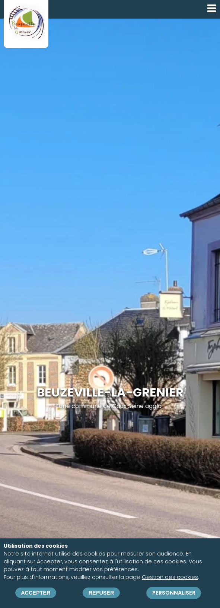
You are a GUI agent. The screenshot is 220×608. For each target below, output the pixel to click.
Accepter (35, 593)
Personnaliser (173, 592)
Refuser (101, 593)
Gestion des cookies (170, 577)
